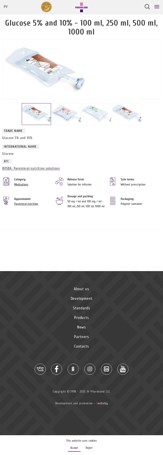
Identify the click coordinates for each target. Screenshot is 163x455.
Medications (21, 184)
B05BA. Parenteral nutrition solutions (31, 168)
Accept (74, 448)
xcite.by (102, 403)
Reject (89, 448)
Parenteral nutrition (26, 204)
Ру (6, 7)
